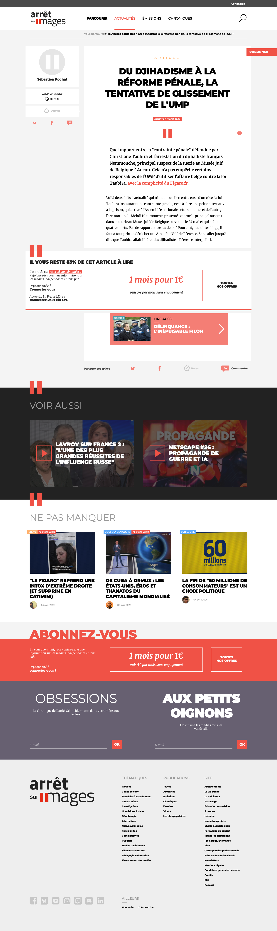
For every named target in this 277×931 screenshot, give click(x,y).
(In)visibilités (129, 831)
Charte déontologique (217, 826)
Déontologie (129, 816)
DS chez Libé (145, 907)
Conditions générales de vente (222, 870)
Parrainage (211, 801)
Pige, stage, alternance (218, 840)
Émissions (151, 18)
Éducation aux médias (217, 806)
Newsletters (212, 860)
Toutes (167, 786)
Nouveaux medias (132, 826)
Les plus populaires (174, 816)
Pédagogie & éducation (135, 855)
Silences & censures (133, 850)
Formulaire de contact (217, 831)
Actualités (124, 18)
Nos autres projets (215, 821)
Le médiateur (212, 796)
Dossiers (168, 806)
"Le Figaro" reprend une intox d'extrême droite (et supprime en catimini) (62, 588)
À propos (210, 811)
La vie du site (212, 791)
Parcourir (97, 18)
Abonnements (213, 786)
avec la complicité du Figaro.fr (158, 183)
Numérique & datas (133, 811)
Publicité (127, 840)
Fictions (126, 786)
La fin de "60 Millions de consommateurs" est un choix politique (214, 586)
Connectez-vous (42, 289)
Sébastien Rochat (52, 79)
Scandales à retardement (136, 796)
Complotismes (130, 835)
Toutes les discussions (217, 835)
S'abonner (258, 52)
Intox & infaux (130, 801)
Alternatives (129, 821)
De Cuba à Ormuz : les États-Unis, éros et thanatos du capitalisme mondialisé (138, 588)
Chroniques (180, 18)
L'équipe (209, 816)
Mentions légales (214, 865)
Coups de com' (130, 791)
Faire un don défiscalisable (220, 855)
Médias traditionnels (133, 845)
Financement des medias (136, 860)
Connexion (238, 3)
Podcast (209, 885)
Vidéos (167, 811)
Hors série (128, 907)
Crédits (209, 875)
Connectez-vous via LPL (49, 300)
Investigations (130, 806)
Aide (207, 845)
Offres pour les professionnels (222, 850)
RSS (207, 880)
